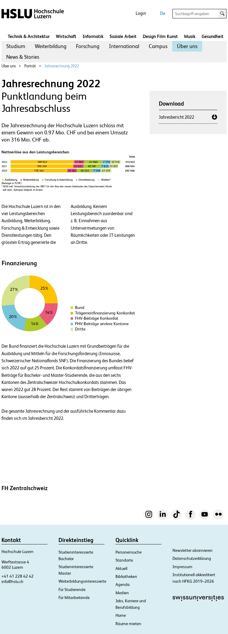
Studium (15, 46)
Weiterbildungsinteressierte (82, 581)
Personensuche (128, 552)
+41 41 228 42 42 (17, 576)
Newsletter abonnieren (192, 550)
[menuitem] (15, 46)
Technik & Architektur (29, 36)
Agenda (122, 584)
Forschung (87, 46)
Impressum (182, 566)
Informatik (93, 36)
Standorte (124, 560)
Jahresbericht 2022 (176, 117)
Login (141, 13)
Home (120, 615)
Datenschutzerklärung (191, 558)
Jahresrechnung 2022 (62, 66)
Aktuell (121, 568)
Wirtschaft (66, 36)
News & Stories (22, 57)
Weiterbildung (50, 46)
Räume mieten (128, 623)
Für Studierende (72, 589)
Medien (122, 592)
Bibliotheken (126, 576)
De (162, 13)
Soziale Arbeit (123, 36)
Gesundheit (213, 36)
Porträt (30, 66)
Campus (158, 46)
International (124, 46)
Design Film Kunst (160, 36)
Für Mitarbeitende (74, 597)
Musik (189, 36)
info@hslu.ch (12, 581)
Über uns (187, 46)
